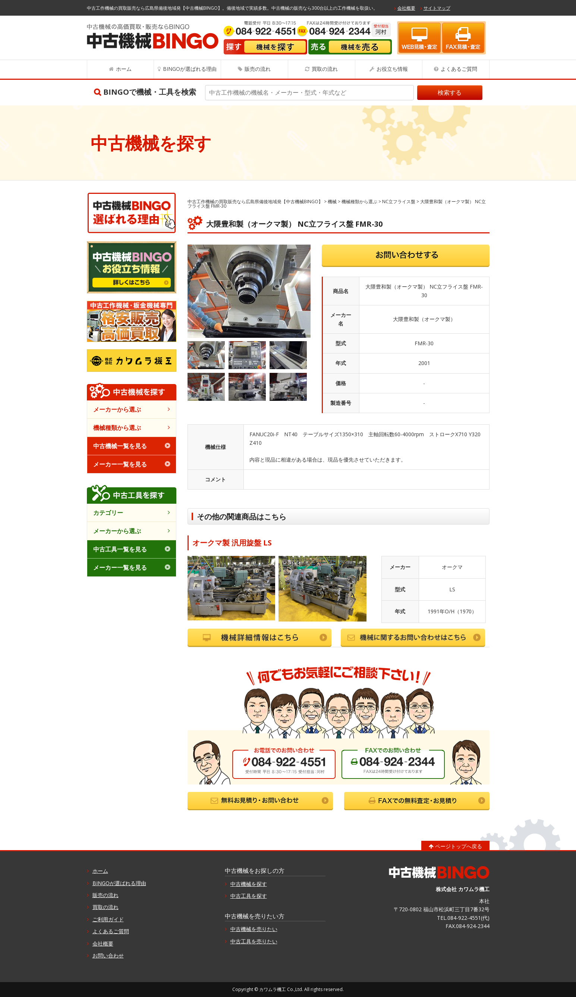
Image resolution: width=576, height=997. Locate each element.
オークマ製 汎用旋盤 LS (232, 543)
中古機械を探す (248, 883)
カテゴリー (108, 513)
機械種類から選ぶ (117, 428)
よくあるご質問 (459, 68)
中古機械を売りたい (253, 928)
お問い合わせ (108, 955)
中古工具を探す (248, 895)
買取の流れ (325, 68)
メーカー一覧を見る (120, 464)
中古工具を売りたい (253, 941)
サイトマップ (437, 8)
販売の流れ (258, 68)
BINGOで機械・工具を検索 (149, 92)
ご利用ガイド (108, 919)
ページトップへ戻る (458, 846)
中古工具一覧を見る (120, 549)
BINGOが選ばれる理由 (190, 68)
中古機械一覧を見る (120, 446)
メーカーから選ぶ (117, 409)
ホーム (124, 68)
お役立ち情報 (392, 68)
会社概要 (406, 8)
